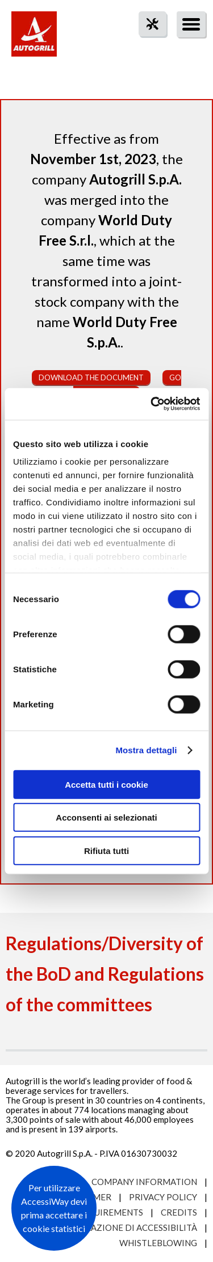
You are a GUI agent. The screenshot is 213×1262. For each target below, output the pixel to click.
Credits (179, 1212)
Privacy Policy (163, 1197)
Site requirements (100, 1212)
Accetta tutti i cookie (106, 784)
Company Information (144, 1182)
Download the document (91, 377)
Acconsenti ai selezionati (106, 817)
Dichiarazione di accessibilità (126, 1227)
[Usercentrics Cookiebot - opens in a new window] (151, 404)
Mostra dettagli (146, 750)
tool (146, 44)
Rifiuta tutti (106, 850)
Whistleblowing (158, 1243)
